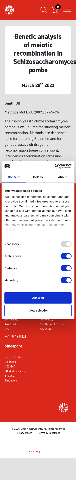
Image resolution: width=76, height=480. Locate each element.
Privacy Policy (24, 433)
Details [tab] (38, 177)
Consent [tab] (14, 177)
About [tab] (62, 177)
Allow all (38, 297)
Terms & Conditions (49, 433)
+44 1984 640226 (15, 336)
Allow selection (37, 310)
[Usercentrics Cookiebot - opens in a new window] (55, 166)
